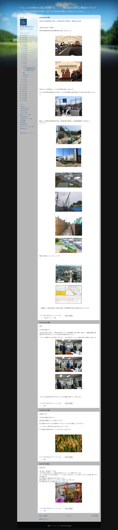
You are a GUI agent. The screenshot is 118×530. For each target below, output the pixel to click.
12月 (24, 46)
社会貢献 (22, 124)
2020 (23, 87)
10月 (24, 50)
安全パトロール (24, 114)
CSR (21, 106)
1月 (24, 82)
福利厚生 (22, 128)
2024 (23, 39)
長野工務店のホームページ (27, 133)
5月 (24, 61)
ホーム (69, 516)
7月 (24, 57)
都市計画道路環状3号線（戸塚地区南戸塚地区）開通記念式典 (60, 21)
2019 (23, 89)
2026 (23, 35)
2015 (23, 98)
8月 (24, 54)
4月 (24, 63)
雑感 (55, 318)
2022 (23, 44)
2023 (23, 42)
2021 (23, 84)
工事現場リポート (48, 318)
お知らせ (22, 110)
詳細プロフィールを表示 (26, 29)
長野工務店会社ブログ (27, 26)
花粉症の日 (43, 414)
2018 (23, 91)
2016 (23, 95)
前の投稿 (95, 516)
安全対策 (22, 116)
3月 (24, 65)
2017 (23, 93)
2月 (24, 79)
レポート (22, 112)
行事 (21, 120)
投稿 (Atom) (45, 519)
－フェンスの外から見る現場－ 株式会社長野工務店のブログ (56, 7)
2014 (23, 100)
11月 (24, 48)
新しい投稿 (43, 516)
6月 (24, 59)
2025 (23, 37)
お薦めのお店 (23, 108)
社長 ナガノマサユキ (26, 126)
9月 (24, 52)
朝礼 (40, 326)
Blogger (69, 525)
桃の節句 (42, 468)
